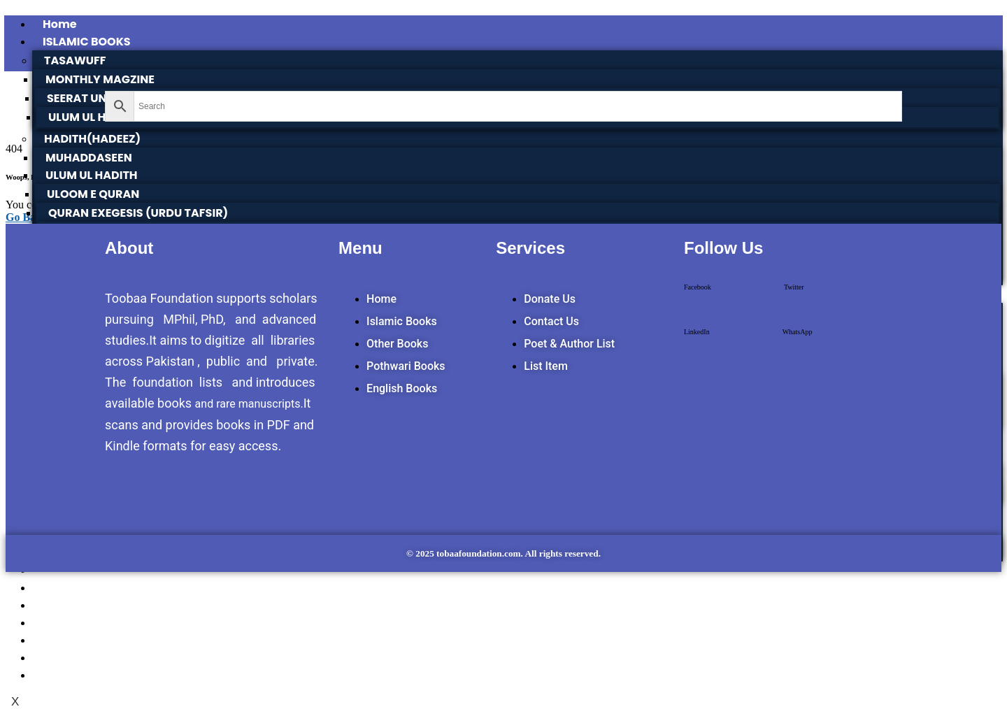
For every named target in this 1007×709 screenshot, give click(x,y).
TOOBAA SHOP (83, 605)
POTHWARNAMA (89, 640)
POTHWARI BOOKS (94, 588)
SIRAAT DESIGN (85, 658)
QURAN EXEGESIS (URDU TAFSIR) (138, 213)
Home (60, 24)
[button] (697, 299)
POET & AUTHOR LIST (100, 675)
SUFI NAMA (73, 623)
